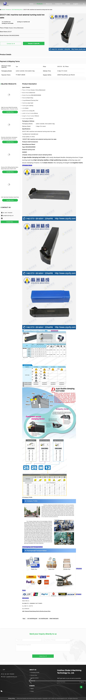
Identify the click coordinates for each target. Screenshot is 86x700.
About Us (49, 4)
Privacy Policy (11, 698)
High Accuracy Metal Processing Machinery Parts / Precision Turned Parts (9, 109)
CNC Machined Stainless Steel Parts (10, 197)
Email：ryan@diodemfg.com (9, 676)
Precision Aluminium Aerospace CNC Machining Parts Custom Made (9, 139)
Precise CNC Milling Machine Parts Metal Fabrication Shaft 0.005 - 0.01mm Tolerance (9, 169)
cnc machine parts (43, 618)
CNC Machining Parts (17, 9)
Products (39, 4)
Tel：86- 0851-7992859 (7, 674)
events (68, 4)
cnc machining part (32, 618)
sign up (81, 682)
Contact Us (58, 4)
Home (31, 4)
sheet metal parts (54, 618)
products (8, 9)
